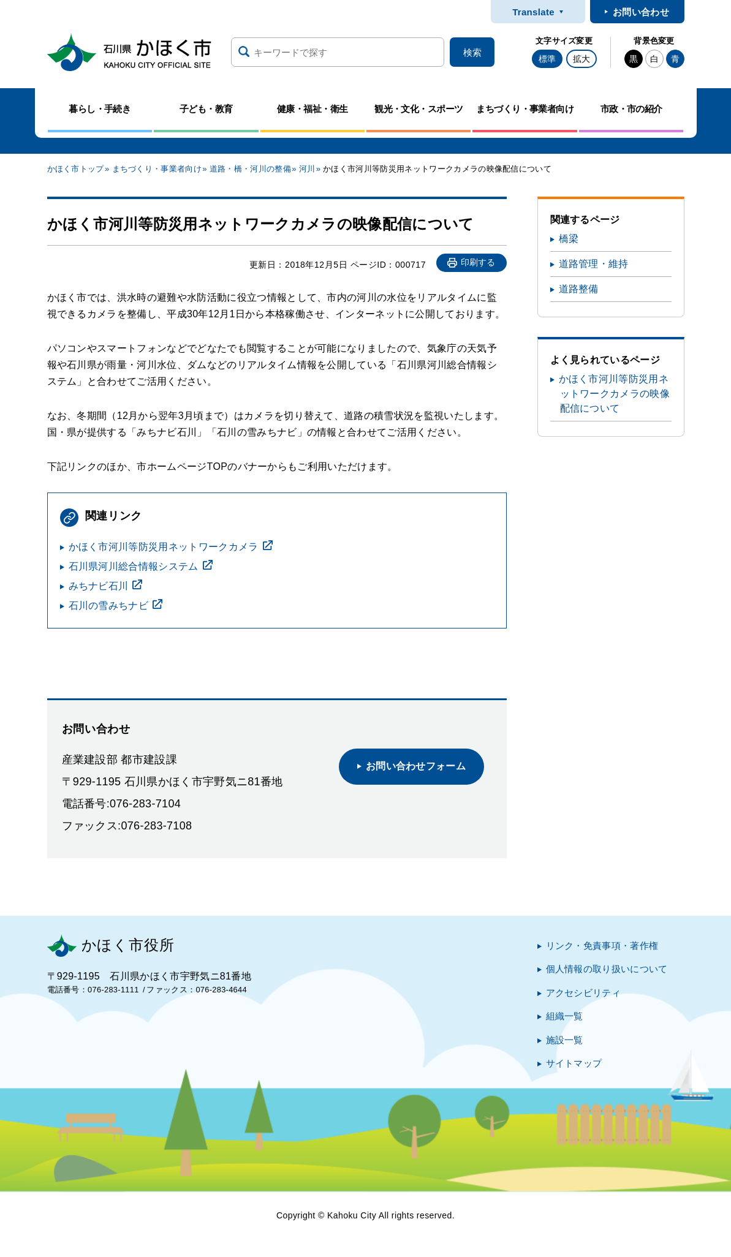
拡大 (581, 59)
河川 (307, 168)
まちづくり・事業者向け (157, 168)
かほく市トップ (75, 168)
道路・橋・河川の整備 (250, 168)
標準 (547, 59)
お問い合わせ (641, 12)
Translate (533, 12)
